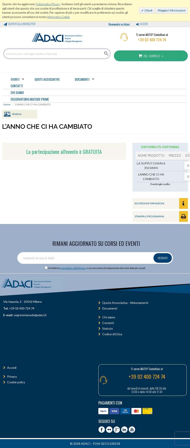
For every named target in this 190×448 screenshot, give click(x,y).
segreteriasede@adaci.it (30, 315)
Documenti (82, 79)
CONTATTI (17, 85)
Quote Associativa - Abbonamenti (125, 303)
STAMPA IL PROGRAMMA (161, 216)
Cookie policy (16, 382)
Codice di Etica (112, 334)
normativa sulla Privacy (73, 268)
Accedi (144, 24)
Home (6, 104)
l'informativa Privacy (48, 4)
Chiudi (148, 10)
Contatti (108, 323)
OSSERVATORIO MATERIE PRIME (30, 99)
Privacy (12, 376)
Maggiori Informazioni (171, 10)
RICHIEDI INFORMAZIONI (161, 203)
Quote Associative (47, 79)
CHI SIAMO (17, 92)
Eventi (15, 79)
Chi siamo (108, 317)
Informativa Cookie (58, 17)
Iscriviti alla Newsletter (21, 24)
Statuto (107, 328)
